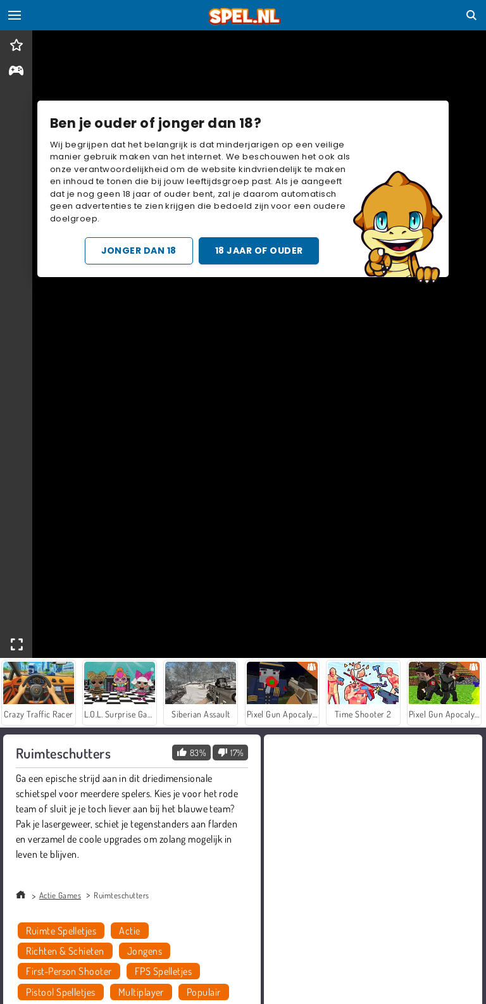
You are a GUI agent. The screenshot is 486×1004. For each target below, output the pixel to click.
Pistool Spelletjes (61, 992)
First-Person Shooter (69, 971)
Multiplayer (141, 992)
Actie (129, 930)
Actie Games (60, 895)
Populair (204, 992)
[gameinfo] (16, 72)
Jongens (144, 951)
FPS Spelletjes (163, 971)
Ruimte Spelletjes (61, 930)
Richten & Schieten (65, 951)
